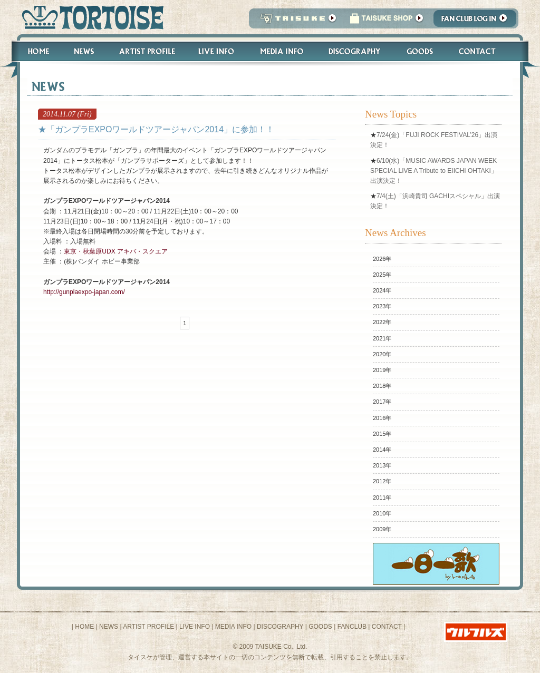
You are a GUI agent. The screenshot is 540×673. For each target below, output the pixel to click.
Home (34, 51)
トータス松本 (89, 17)
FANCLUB (352, 626)
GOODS (320, 626)
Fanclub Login (477, 21)
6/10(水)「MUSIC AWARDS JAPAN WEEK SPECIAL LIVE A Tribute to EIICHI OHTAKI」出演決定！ (433, 170)
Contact (483, 51)
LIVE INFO (194, 626)
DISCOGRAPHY (280, 626)
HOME (84, 626)
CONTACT (387, 626)
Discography (355, 51)
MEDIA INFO (233, 626)
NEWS (108, 626)
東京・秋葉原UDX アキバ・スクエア (116, 251)
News (83, 51)
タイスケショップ (386, 21)
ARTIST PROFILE (148, 626)
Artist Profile (146, 51)
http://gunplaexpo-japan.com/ (84, 292)
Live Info (216, 51)
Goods (421, 51)
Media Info (281, 51)
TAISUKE (296, 21)
